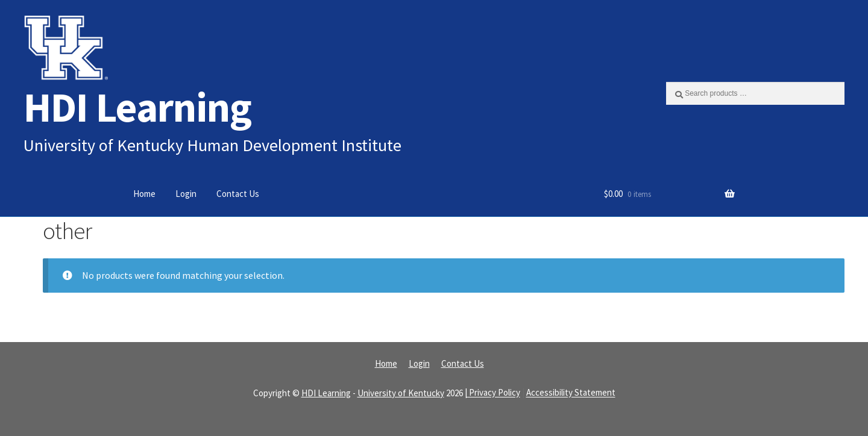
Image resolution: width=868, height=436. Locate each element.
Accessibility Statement (570, 393)
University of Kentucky (400, 393)
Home (144, 193)
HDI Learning (137, 107)
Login (186, 193)
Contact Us (237, 193)
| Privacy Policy (492, 393)
